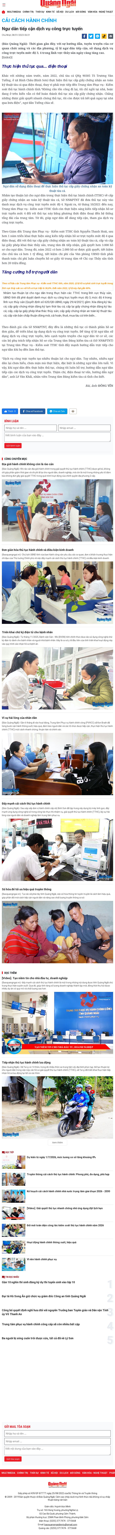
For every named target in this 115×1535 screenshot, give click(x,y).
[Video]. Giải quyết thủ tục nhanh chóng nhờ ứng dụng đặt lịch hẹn (65, 1208)
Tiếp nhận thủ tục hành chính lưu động (26, 1062)
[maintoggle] (3, 5)
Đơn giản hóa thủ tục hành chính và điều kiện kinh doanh (38, 550)
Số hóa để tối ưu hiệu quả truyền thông (26, 889)
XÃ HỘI (59, 12)
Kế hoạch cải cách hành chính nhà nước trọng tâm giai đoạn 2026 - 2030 (68, 1191)
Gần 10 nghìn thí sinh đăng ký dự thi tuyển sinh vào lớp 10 (38, 1282)
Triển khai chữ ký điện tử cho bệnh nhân (27, 632)
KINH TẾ (50, 12)
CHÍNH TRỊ (28, 12)
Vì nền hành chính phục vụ (42, 1259)
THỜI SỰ (39, 12)
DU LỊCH (69, 12)
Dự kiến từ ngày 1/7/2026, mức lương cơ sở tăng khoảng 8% (61, 1157)
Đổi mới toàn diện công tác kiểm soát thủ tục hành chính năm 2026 (65, 1225)
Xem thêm (57, 1142)
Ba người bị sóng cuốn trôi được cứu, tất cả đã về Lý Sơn (37, 1338)
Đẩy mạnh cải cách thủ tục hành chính (26, 803)
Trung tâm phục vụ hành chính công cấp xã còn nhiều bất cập (41, 1324)
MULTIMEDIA (14, 12)
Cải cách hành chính (29, 20)
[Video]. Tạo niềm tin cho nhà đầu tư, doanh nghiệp (35, 978)
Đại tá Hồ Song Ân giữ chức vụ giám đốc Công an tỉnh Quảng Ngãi (44, 1296)
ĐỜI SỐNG (81, 12)
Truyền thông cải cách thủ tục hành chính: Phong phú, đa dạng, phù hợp (68, 1174)
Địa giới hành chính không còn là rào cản (28, 464)
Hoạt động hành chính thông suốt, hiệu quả (51, 1242)
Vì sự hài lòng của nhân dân (19, 717)
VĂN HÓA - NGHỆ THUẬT (100, 12)
